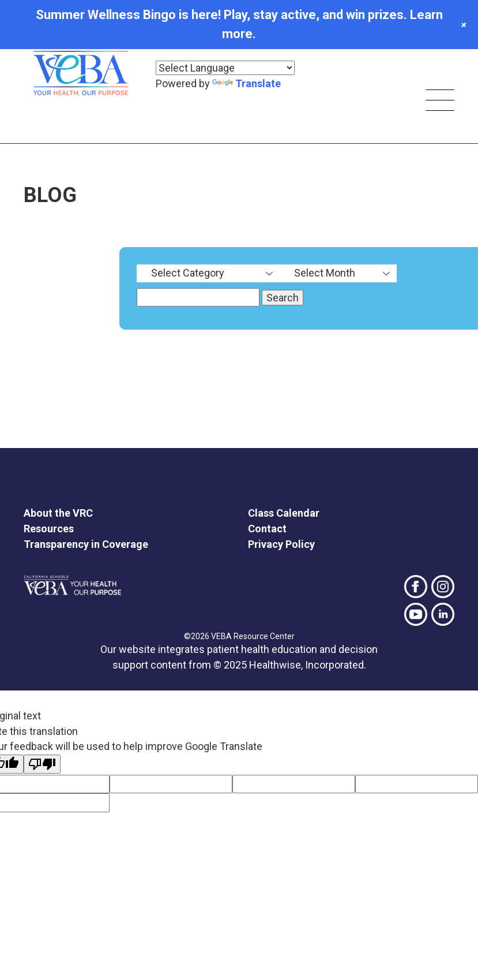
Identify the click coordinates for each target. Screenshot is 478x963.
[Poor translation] (42, 764)
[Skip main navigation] (440, 102)
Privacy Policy (281, 544)
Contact (267, 528)
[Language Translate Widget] (225, 68)
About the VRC (58, 513)
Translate (246, 83)
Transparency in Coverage (86, 544)
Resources (49, 528)
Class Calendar (283, 513)
